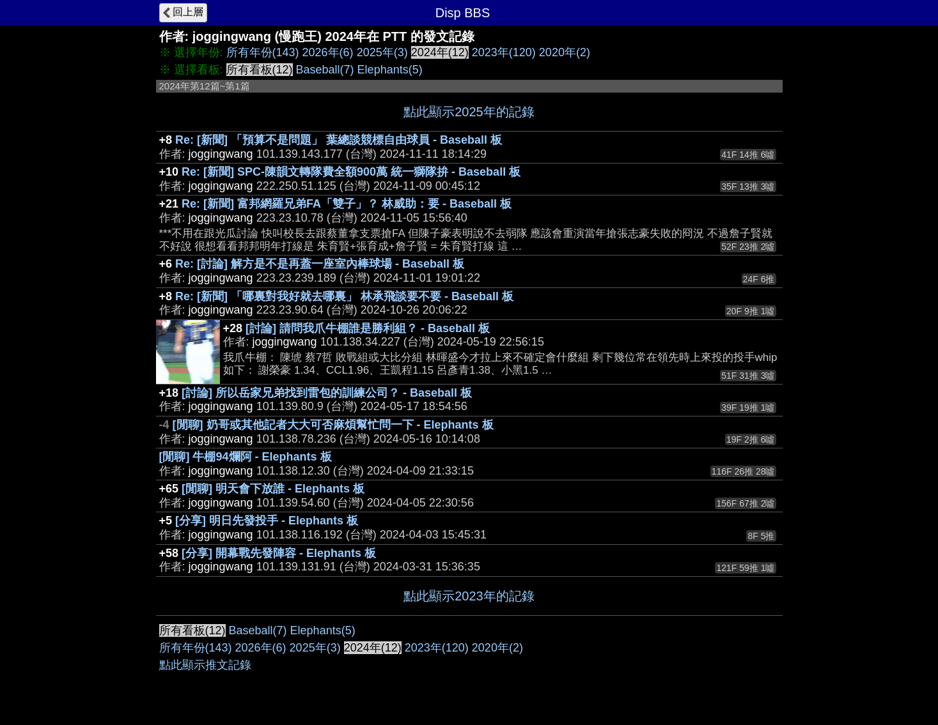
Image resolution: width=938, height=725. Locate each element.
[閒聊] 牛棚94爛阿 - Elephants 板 (245, 456)
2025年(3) (382, 52)
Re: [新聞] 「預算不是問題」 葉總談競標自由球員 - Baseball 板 (338, 140)
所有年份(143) (262, 52)
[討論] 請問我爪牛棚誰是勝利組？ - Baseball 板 (368, 328)
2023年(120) (504, 52)
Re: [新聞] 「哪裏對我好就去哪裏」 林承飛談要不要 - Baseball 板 (344, 296)
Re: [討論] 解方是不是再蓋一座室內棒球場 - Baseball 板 (319, 263)
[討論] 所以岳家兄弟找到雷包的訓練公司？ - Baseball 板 (327, 392)
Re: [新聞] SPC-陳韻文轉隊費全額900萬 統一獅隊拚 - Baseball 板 (351, 171)
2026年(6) (328, 52)
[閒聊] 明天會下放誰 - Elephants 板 (273, 488)
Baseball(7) (325, 69)
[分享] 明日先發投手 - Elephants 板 (266, 520)
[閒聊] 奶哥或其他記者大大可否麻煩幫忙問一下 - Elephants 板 (333, 424)
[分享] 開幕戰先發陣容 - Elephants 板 (279, 553)
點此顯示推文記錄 (205, 665)
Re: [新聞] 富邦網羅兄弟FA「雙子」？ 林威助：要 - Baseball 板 (347, 203)
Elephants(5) (390, 69)
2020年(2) (564, 52)
